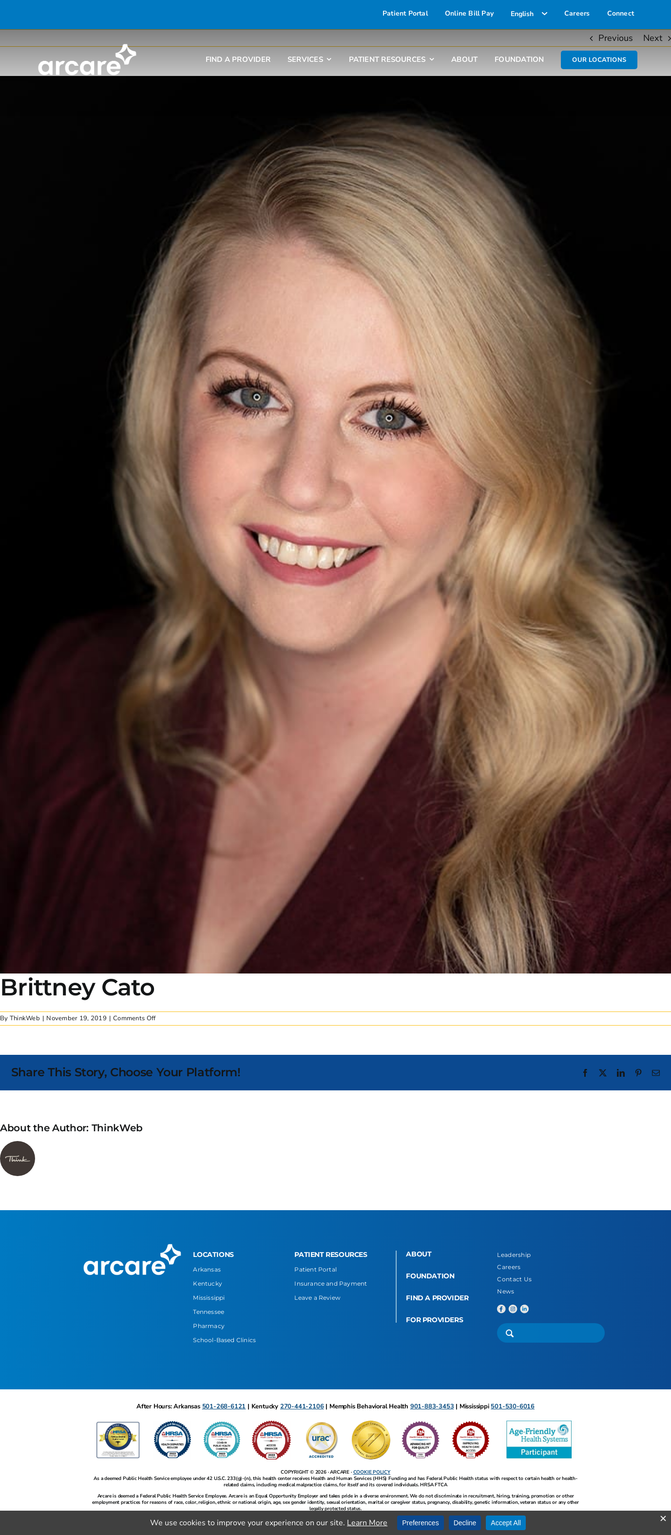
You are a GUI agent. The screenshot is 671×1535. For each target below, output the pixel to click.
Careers (508, 1267)
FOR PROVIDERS (434, 1319)
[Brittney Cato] (335, 524)
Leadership (514, 1254)
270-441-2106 (302, 1406)
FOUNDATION (430, 1276)
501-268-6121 (224, 1406)
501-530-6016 (513, 1406)
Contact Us (514, 1279)
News (505, 1291)
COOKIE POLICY (371, 1472)
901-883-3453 (432, 1406)
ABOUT (418, 1254)
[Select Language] (529, 13)
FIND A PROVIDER (437, 1297)
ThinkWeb (25, 1018)
